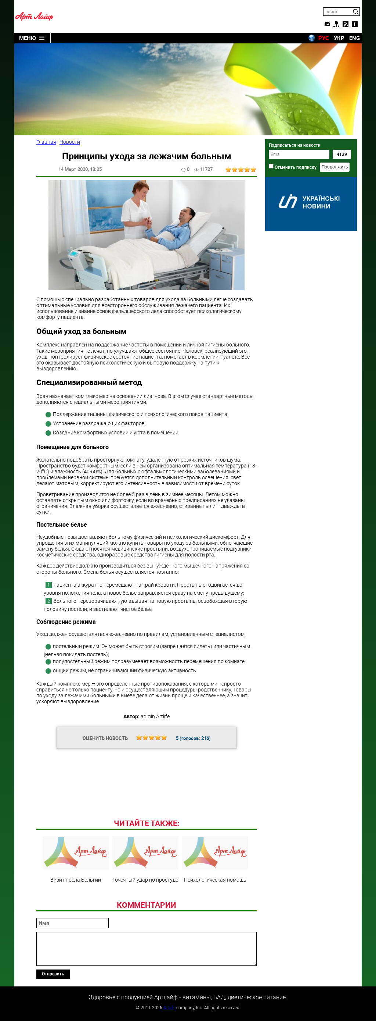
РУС (323, 38)
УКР (339, 38)
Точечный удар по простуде (145, 859)
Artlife (169, 1007)
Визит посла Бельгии (76, 859)
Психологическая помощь (215, 859)
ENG (354, 38)
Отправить (53, 973)
